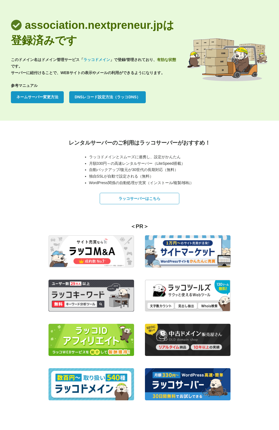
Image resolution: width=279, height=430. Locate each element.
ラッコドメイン (96, 59)
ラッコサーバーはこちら (139, 198)
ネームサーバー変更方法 (37, 97)
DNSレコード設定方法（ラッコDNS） (107, 97)
